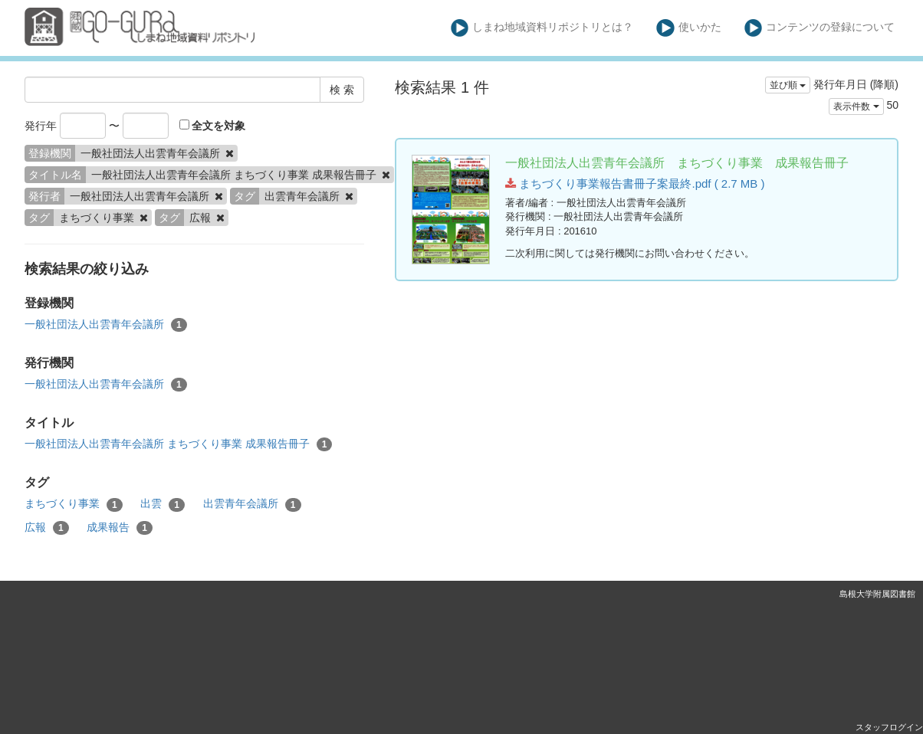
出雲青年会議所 (252, 504)
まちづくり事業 (74, 504)
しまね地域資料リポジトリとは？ (542, 28)
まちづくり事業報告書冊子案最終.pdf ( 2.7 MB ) (634, 183)
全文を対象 (212, 126)
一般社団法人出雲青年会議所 (106, 325)
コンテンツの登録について (819, 28)
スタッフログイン (889, 727)
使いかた (688, 28)
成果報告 (120, 528)
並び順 (788, 85)
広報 (47, 528)
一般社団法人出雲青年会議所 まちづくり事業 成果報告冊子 (178, 444)
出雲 (162, 504)
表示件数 (856, 106)
